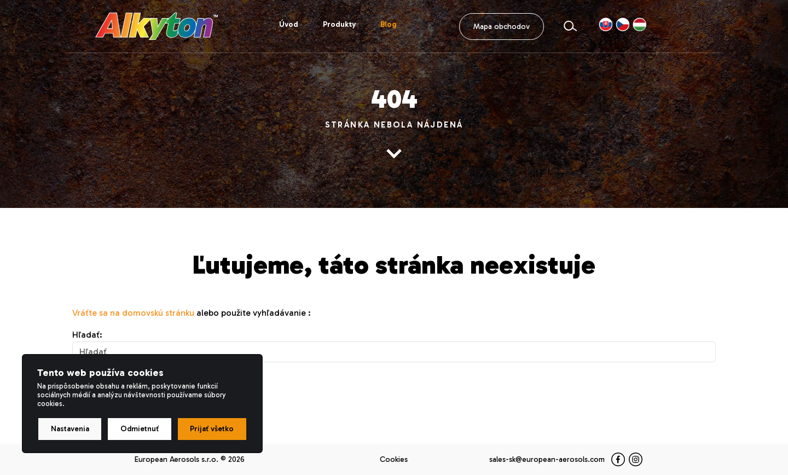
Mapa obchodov (501, 26)
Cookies (394, 459)
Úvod (288, 24)
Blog (388, 24)
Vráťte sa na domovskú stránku (133, 313)
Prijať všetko (212, 428)
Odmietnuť (139, 428)
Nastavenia (70, 428)
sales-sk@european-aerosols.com (547, 459)
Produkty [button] (339, 24)
